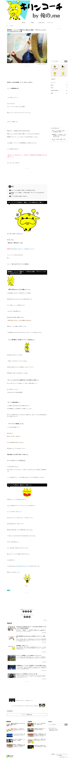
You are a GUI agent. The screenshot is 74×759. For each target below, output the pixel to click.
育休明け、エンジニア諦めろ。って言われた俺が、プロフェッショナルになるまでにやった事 (59, 135)
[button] (65, 61)
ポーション (59, 82)
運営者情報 (53, 754)
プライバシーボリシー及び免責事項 (59, 755)
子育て (59, 88)
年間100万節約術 (59, 90)
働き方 (8, 590)
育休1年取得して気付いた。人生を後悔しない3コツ (22, 248)
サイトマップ (65, 754)
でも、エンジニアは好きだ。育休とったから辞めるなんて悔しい (23, 190)
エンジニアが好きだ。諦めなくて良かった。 (19, 196)
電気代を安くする (53, 730)
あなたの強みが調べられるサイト (21, 566)
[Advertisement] (27, 73)
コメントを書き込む (27, 715)
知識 (59, 93)
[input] (59, 61)
